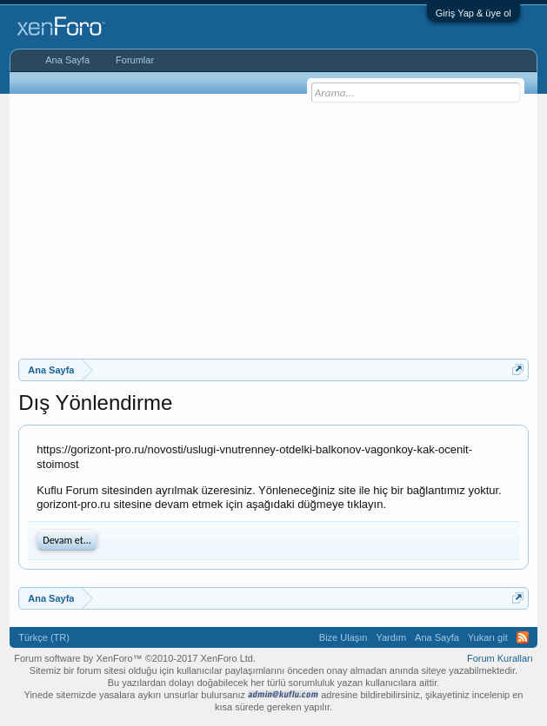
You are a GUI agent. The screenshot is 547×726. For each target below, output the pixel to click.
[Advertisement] (282, 224)
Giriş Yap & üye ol (473, 13)
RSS (523, 637)
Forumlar (135, 60)
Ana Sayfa (67, 60)
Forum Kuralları (500, 658)
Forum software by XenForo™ (135, 658)
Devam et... (67, 540)
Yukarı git (488, 637)
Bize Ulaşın (343, 637)
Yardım (391, 637)
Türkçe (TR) (44, 637)
